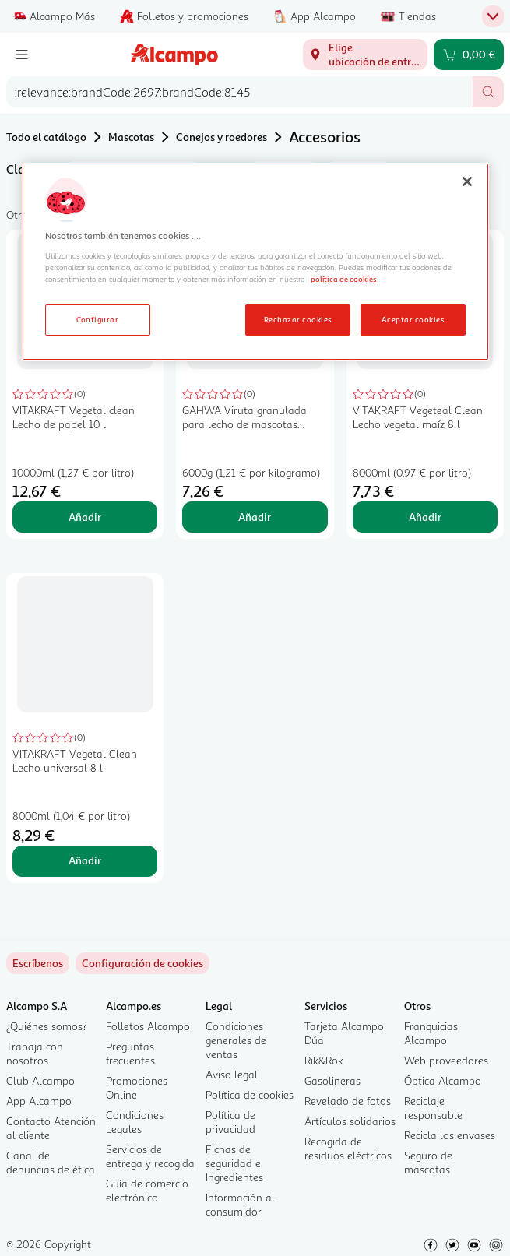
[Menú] (21, 54)
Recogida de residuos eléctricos (348, 1148)
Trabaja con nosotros (34, 1053)
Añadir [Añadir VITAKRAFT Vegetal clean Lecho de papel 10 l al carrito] (85, 516)
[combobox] (239, 92)
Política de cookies (250, 1094)
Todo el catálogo (46, 136)
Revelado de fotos (347, 1100)
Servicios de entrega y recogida (150, 1156)
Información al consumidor (240, 1204)
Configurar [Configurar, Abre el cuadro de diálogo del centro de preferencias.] (97, 319)
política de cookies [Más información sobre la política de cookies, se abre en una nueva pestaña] (343, 278)
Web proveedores (446, 1060)
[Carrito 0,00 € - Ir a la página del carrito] (469, 54)
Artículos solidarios (350, 1121)
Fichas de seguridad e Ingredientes (234, 1163)
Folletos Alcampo (148, 1026)
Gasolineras (332, 1080)
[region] (255, 262)
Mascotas (131, 136)
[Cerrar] (467, 181)
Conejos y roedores (221, 136)
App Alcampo (39, 1100)
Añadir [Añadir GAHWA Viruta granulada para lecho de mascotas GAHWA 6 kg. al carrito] (254, 516)
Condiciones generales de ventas (236, 1040)
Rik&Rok (323, 1060)
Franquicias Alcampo (431, 1033)
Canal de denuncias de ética (50, 1162)
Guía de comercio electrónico (147, 1190)
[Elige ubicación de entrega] (365, 54)
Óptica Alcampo (442, 1080)
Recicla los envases (449, 1135)
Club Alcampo (40, 1080)
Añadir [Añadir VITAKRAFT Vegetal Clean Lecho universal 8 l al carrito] (85, 860)
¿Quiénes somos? (46, 1026)
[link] (142, 963)
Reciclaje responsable (433, 1107)
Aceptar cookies (413, 319)
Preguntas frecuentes (130, 1053)
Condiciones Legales (135, 1121)
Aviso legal (232, 1074)
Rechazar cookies (298, 319)
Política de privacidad (230, 1121)
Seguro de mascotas (428, 1162)
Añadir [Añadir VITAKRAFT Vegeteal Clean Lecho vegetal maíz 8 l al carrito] (425, 516)
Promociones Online (136, 1087)
